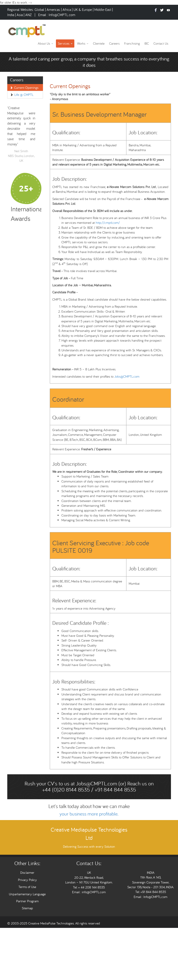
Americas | (55, 9)
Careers (114, 43)
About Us (45, 43)
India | (12, 14)
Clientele (99, 43)
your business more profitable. (89, 814)
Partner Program (27, 901)
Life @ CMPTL (23, 94)
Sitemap (27, 908)
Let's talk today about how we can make (89, 806)
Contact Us (160, 43)
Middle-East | (103, 9)
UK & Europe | (83, 9)
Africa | (68, 9)
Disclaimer (27, 872)
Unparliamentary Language (27, 894)
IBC (146, 43)
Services (65, 43)
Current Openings (26, 87)
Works (82, 43)
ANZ (29, 14)
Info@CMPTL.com (62, 14)
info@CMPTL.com (93, 892)
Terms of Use (27, 887)
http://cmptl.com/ (108, 222)
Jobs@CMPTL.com (126, 376)
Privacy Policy (27, 880)
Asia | (20, 14)
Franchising (132, 43)
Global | (41, 9)
